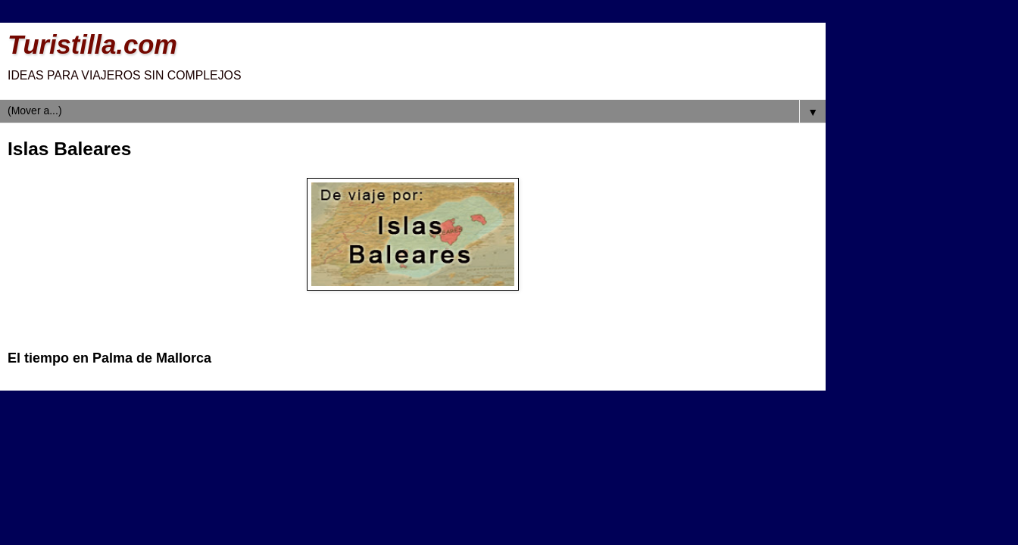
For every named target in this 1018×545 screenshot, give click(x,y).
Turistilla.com (92, 44)
